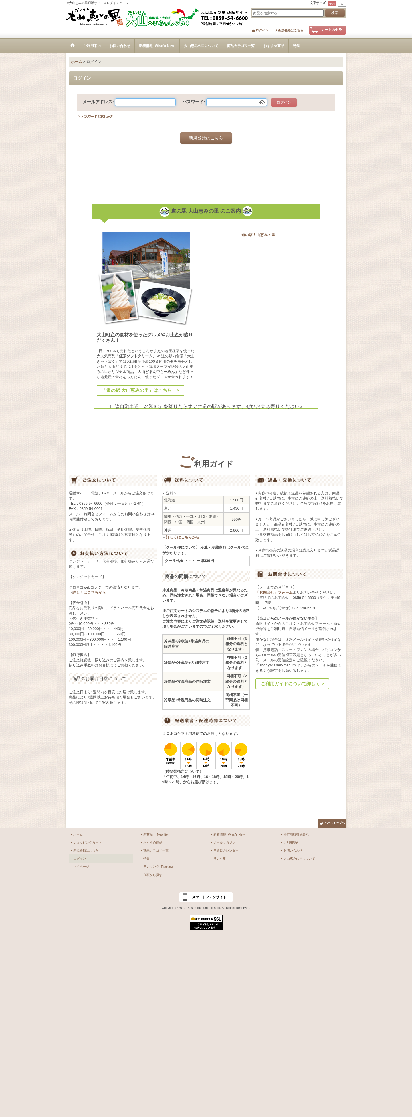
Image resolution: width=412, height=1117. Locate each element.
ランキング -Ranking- (158, 866)
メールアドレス (97, 101)
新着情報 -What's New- (229, 834)
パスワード (193, 101)
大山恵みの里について (299, 858)
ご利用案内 (291, 842)
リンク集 (219, 858)
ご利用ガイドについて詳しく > (292, 683)
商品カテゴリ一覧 (156, 850)
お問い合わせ (293, 850)
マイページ (81, 866)
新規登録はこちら (290, 30)
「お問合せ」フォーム (274, 592)
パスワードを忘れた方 (97, 116)
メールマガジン (224, 842)
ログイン (262, 30)
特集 (146, 858)
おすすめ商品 (152, 842)
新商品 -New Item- (157, 834)
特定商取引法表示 (296, 834)
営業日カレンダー (226, 850)
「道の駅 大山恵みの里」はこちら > (140, 390)
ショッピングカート (87, 842)
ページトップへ (335, 822)
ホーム (78, 834)
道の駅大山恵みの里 (258, 235)
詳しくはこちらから (89, 592)
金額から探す (152, 875)
